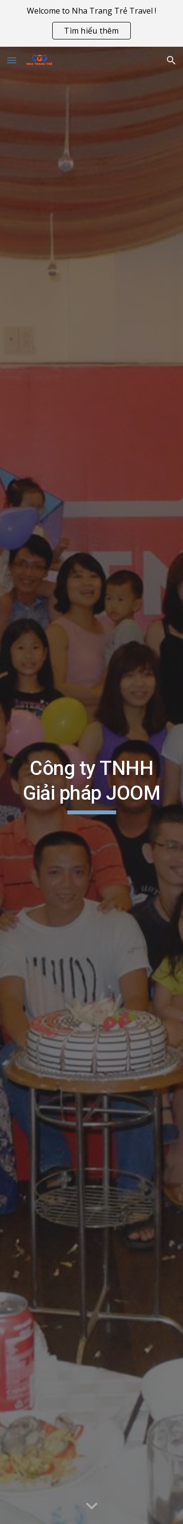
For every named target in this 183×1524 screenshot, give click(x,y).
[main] (91, 785)
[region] (91, 23)
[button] (11, 60)
